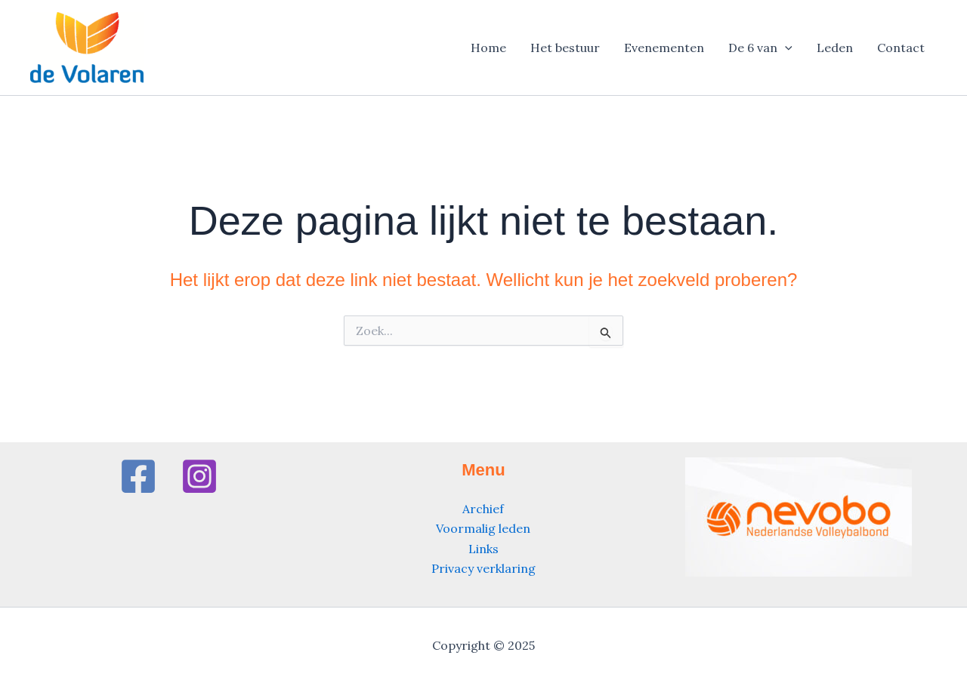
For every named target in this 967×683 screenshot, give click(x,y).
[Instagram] (199, 476)
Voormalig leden (483, 528)
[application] (784, 47)
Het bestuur (565, 47)
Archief (483, 508)
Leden (835, 47)
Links (483, 548)
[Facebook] (138, 476)
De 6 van (760, 47)
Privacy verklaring (483, 568)
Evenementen (664, 47)
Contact (901, 47)
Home (488, 47)
